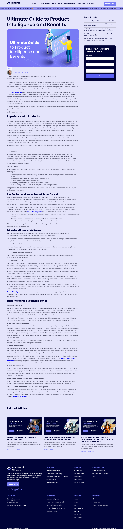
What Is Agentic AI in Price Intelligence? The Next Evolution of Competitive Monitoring (98, 39)
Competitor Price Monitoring (55, 502)
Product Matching (69, 4)
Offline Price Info (51, 480)
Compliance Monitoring (54, 474)
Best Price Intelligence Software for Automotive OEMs (99, 21)
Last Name (89, 62)
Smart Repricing (51, 511)
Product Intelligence (53, 471)
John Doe (16, 450)
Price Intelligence (57, 4)
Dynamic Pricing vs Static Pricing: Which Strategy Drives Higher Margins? (98, 25)
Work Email (89, 68)
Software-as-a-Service (100, 474)
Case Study (96, 502)
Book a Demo (110, 4)
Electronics (78, 480)
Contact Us (78, 517)
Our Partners (78, 508)
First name (89, 55)
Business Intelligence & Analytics (57, 477)
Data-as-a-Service (98, 471)
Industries (90, 4)
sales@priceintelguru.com (19, 506)
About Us (77, 499)
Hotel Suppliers (79, 483)
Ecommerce (78, 477)
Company (80, 4)
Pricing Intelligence (52, 499)
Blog (93, 499)
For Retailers (44, 4)
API (93, 477)
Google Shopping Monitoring (55, 508)
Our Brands (78, 514)
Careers (77, 511)
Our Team (77, 505)
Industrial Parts (79, 474)
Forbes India (44, 8)
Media (76, 502)
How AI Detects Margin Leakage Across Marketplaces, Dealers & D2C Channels (99, 34)
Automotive (78, 471)
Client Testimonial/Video (100, 505)
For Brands (33, 4)
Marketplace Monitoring (54, 505)
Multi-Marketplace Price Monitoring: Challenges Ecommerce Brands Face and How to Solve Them (98, 29)
